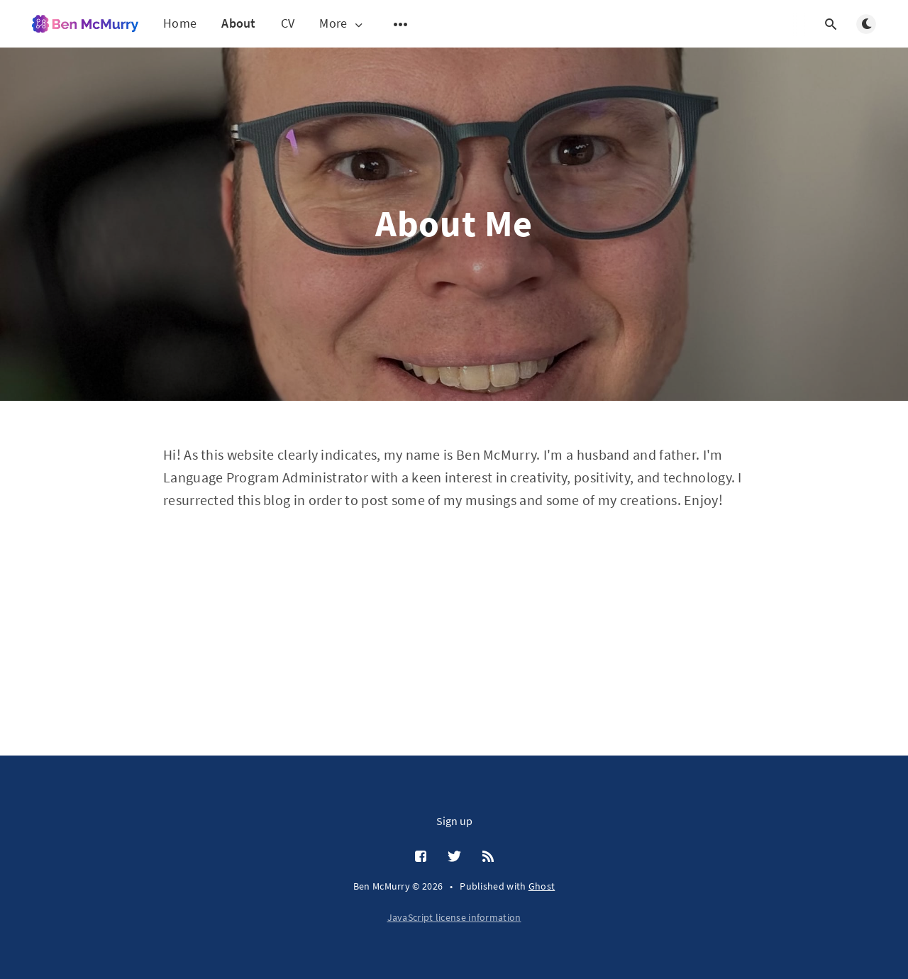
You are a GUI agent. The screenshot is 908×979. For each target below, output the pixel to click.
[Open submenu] (400, 24)
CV (288, 23)
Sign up (454, 821)
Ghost (541, 886)
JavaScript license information (454, 917)
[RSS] (488, 857)
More (342, 23)
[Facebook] (420, 857)
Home (179, 23)
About (238, 23)
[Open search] (830, 24)
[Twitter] (454, 857)
